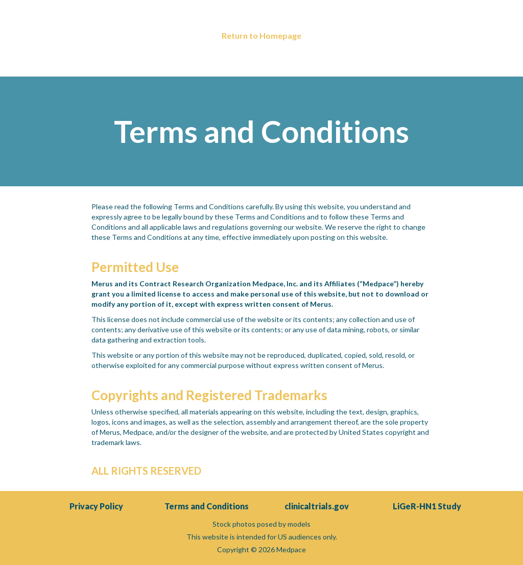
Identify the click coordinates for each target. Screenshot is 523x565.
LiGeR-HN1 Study (427, 506)
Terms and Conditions (206, 506)
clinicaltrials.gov (316, 506)
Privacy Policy (96, 506)
